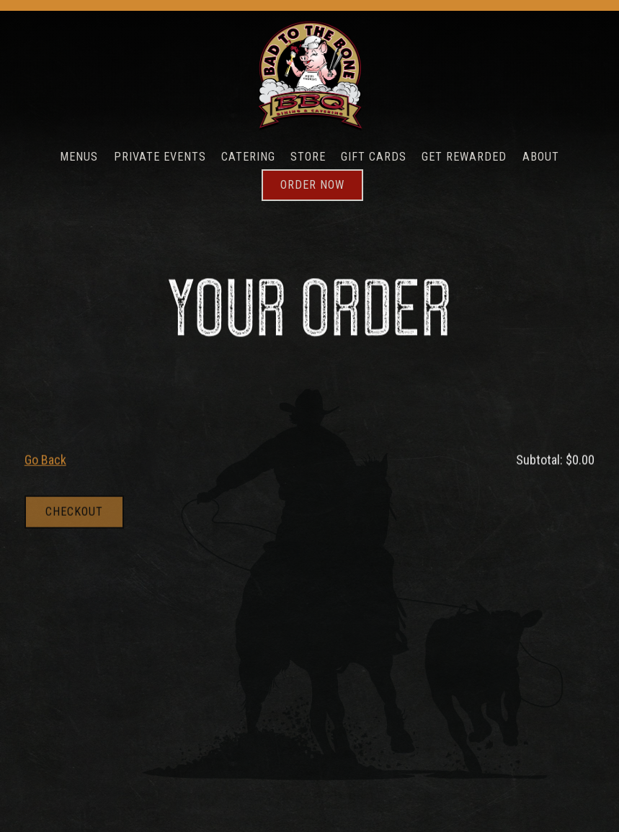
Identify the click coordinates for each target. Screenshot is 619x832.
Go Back (45, 460)
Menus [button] (79, 157)
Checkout (74, 512)
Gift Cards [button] (373, 157)
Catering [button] (248, 157)
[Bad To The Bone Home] (310, 75)
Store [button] (308, 157)
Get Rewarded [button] (464, 157)
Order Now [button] (312, 185)
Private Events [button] (160, 157)
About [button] (540, 157)
